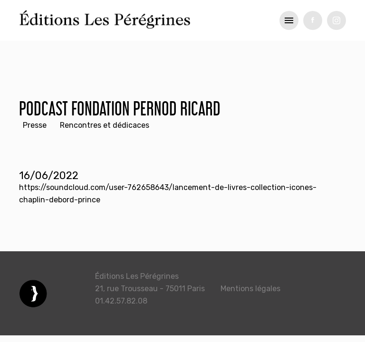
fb (312, 20)
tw (336, 20)
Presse (35, 125)
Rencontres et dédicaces (104, 125)
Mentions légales (250, 288)
